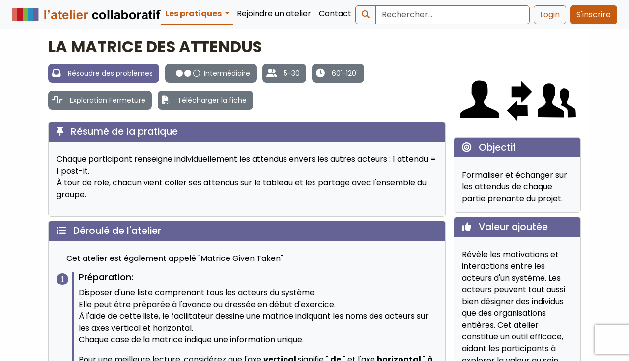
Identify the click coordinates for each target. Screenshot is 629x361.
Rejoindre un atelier (274, 13)
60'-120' (345, 73)
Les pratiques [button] (194, 13)
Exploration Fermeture (107, 100)
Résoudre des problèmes (110, 73)
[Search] (452, 14)
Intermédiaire (213, 73)
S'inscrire (593, 14)
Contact (335, 13)
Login (550, 14)
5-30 (292, 73)
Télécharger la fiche (212, 100)
